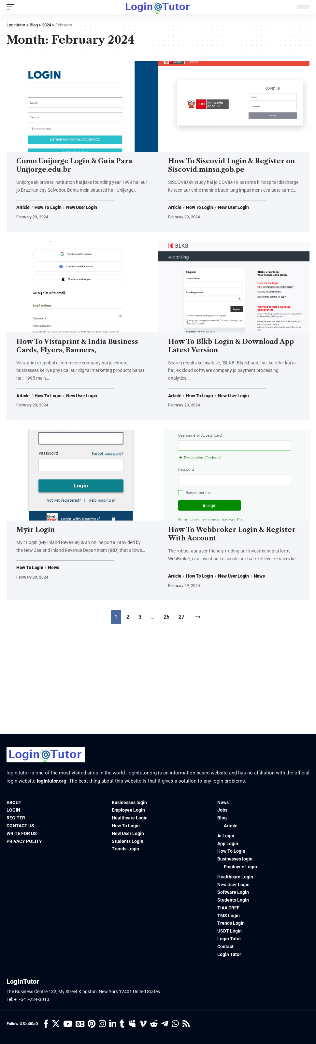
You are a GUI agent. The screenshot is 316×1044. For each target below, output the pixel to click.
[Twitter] (56, 1024)
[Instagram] (102, 1024)
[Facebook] (46, 1024)
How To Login (48, 207)
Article (23, 207)
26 (166, 617)
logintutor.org (51, 781)
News (53, 567)
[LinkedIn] (113, 1024)
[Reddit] (154, 1024)
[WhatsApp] (175, 1024)
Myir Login (35, 530)
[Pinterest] (91, 1024)
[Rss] (186, 1024)
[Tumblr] (122, 1024)
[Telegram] (165, 1024)
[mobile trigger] (12, 6)
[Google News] (80, 1024)
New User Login (81, 207)
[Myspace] (132, 1024)
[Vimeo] (143, 1024)
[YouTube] (68, 1024)
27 (181, 617)
